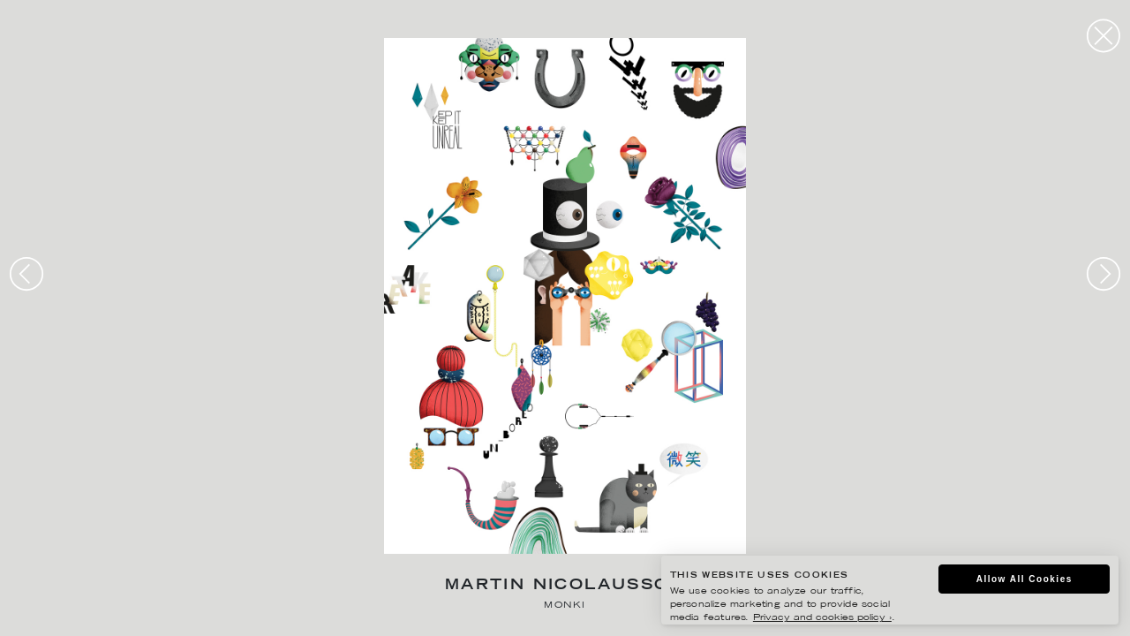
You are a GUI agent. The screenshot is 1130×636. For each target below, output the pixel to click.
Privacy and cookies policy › (822, 618)
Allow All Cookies (1024, 579)
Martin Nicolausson (565, 586)
